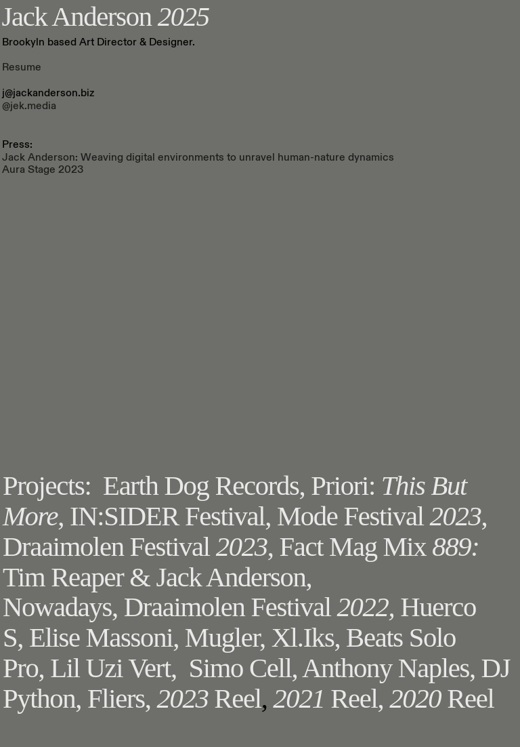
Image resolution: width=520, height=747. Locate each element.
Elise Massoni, (104, 637)
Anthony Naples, (388, 668)
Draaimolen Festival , (138, 546)
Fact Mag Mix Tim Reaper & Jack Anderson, (241, 561)
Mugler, (225, 637)
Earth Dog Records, (204, 485)
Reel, (328, 698)
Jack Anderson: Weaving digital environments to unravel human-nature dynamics (198, 157)
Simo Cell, (242, 668)
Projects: (47, 485)
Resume (21, 67)
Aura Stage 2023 (42, 169)
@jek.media (29, 106)
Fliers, (119, 698)
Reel (208, 698)
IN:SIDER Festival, (173, 516)
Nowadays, (60, 607)
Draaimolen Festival (262, 607)
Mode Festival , (382, 516)
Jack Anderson (105, 16)
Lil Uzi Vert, (113, 668)
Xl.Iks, (306, 637)
